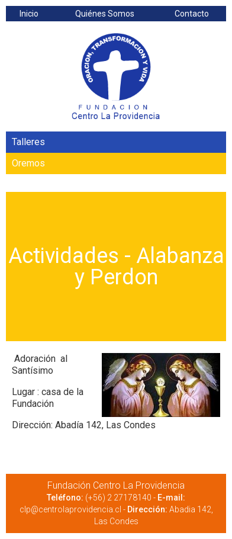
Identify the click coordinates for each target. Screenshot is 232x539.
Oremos (28, 163)
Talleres (28, 141)
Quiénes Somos (104, 13)
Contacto (192, 13)
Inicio (29, 13)
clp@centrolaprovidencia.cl (70, 509)
